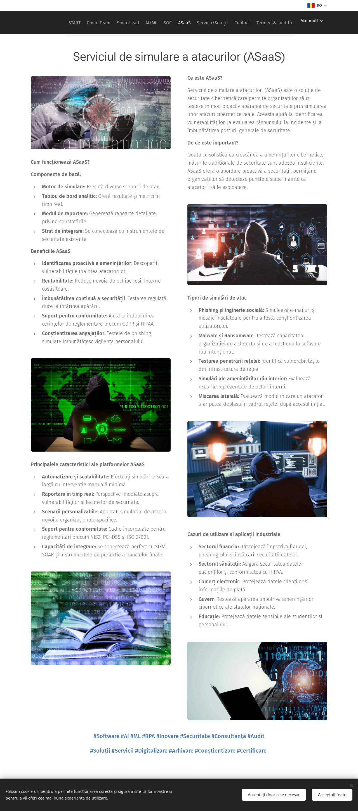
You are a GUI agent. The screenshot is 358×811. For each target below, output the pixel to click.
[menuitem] (89, 22)
